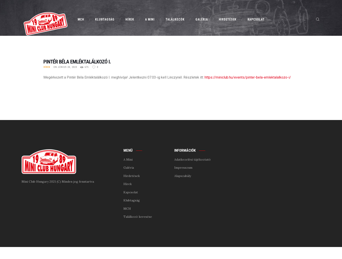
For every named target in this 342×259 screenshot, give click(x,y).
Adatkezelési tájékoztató (192, 159)
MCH (127, 209)
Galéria (128, 168)
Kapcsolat (130, 192)
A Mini (128, 159)
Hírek (46, 67)
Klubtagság (131, 200)
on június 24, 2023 (65, 67)
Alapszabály (182, 176)
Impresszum (183, 168)
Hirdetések (131, 176)
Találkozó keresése (137, 217)
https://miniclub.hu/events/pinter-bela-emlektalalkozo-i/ (248, 77)
